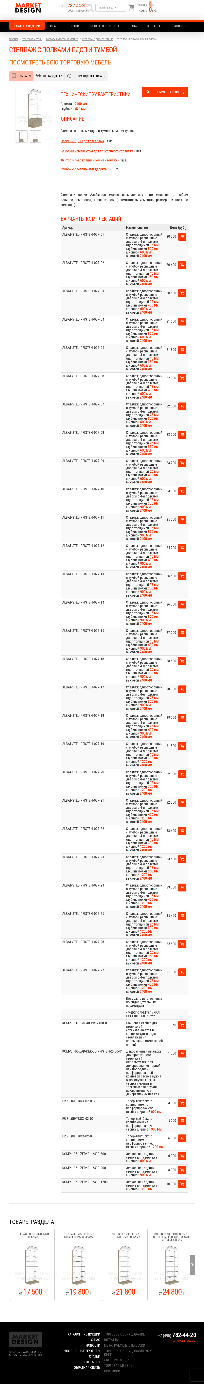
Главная (13, 39)
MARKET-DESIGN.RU (32, 1352)
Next (192, 1265)
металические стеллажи (124, 1345)
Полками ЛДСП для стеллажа (82, 141)
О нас (54, 26)
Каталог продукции (27, 26)
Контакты (153, 26)
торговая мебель (118, 1366)
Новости (73, 26)
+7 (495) (74, 8)
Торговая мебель (32, 39)
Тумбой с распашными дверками (85, 169)
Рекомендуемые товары (89, 76)
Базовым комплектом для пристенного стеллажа (97, 151)
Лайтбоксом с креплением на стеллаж (89, 160)
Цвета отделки (52, 76)
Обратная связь (180, 26)
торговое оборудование (124, 1334)
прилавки (112, 1371)
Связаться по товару (165, 92)
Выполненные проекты (104, 26)
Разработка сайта (18, 1355)
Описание (25, 76)
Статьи (133, 26)
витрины (111, 1340)
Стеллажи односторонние (97, 39)
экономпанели (116, 1360)
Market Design (32, 10)
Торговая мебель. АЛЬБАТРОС (62, 39)
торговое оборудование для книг (128, 1353)
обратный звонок (79, 13)
